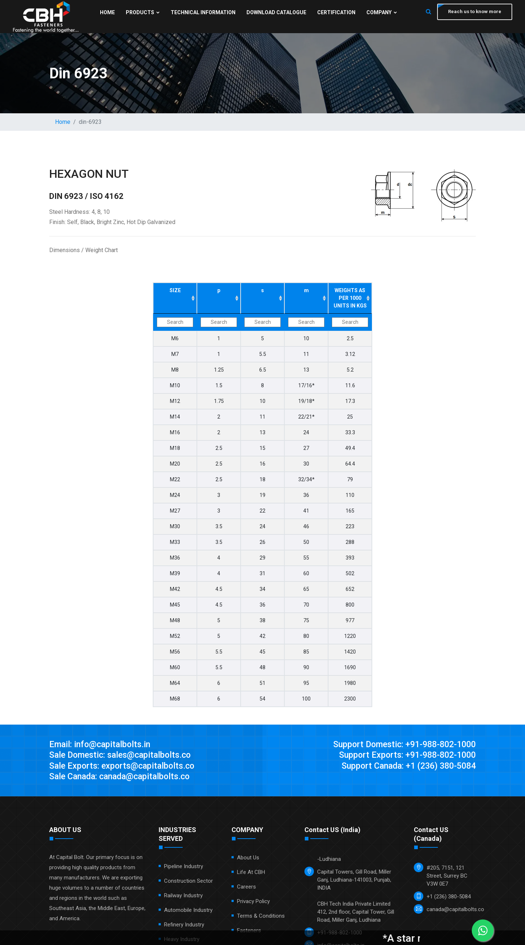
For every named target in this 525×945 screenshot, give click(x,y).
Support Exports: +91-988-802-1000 (404, 755)
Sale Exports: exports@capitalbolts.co (124, 766)
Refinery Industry (184, 925)
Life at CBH (251, 873)
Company (381, 12)
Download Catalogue (276, 12)
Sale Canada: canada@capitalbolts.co (123, 777)
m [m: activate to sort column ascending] (306, 290)
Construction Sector (188, 882)
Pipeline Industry (183, 867)
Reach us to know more (474, 12)
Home (106, 12)
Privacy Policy (253, 902)
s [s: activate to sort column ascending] (262, 290)
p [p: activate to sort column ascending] (218, 290)
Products (142, 12)
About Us (248, 858)
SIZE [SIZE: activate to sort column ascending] (175, 290)
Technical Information (202, 12)
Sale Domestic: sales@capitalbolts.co (123, 755)
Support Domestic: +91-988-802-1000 (401, 745)
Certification (335, 12)
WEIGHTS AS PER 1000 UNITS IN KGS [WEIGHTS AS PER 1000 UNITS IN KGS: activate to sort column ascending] (350, 298)
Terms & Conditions (261, 917)
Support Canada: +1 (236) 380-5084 (405, 766)
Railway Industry (183, 896)
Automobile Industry (188, 911)
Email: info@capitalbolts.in (101, 745)
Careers (246, 888)
